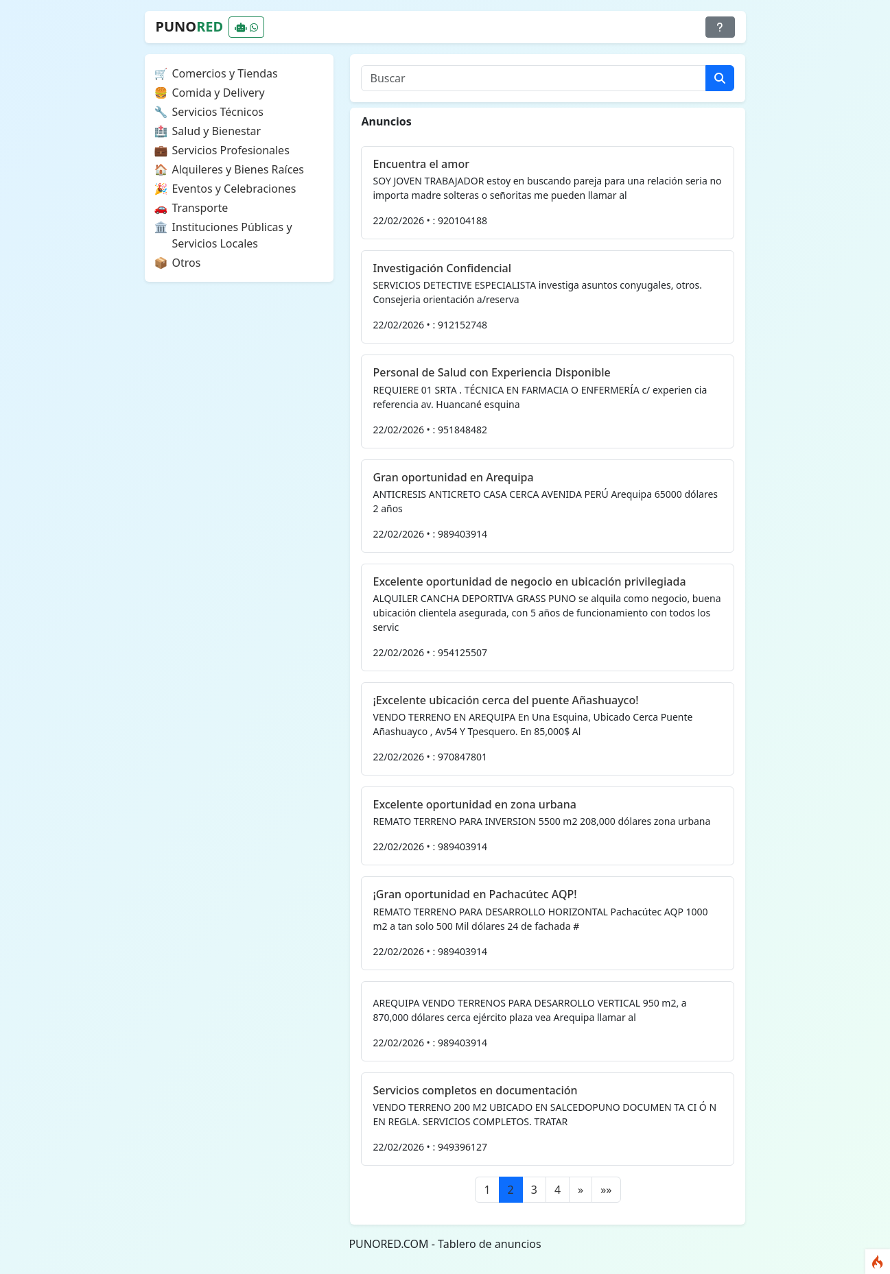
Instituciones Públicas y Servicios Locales (232, 235)
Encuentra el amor (421, 163)
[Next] (580, 1190)
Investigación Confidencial (442, 268)
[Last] (606, 1190)
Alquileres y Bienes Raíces (238, 169)
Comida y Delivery (218, 92)
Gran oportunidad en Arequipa (453, 477)
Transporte (200, 207)
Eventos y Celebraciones (234, 188)
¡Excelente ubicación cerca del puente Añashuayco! (505, 700)
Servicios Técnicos (218, 111)
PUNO (190, 26)
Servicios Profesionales (231, 150)
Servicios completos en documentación (475, 1090)
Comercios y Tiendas (225, 73)
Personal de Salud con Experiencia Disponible (491, 372)
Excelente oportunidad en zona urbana (474, 804)
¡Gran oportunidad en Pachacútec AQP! (474, 894)
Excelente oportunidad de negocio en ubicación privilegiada (529, 581)
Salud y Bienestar (216, 131)
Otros (186, 262)
